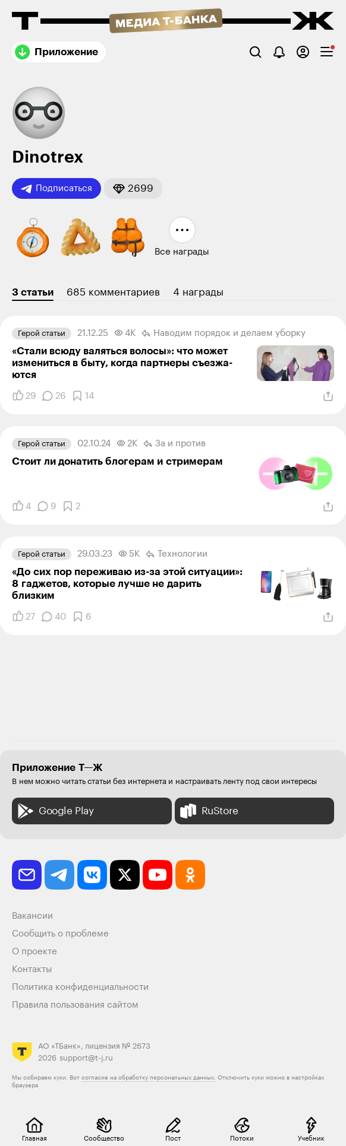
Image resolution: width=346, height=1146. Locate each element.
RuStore (208, 811)
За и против (174, 444)
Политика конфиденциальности (80, 987)
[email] (27, 875)
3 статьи (33, 292)
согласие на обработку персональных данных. (148, 1078)
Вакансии (32, 916)
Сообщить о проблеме (60, 933)
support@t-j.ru (86, 1058)
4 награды (198, 292)
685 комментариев (113, 292)
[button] (133, 188)
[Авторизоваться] (302, 52)
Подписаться (56, 189)
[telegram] (59, 875)
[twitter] (125, 875)
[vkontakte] (92, 875)
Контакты (32, 969)
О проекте (34, 951)
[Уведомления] (279, 52)
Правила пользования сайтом (75, 1005)
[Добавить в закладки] (82, 396)
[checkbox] (326, 52)
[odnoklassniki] (190, 875)
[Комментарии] (53, 396)
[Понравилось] (24, 396)
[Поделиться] (328, 396)
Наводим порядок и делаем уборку (223, 333)
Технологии (176, 554)
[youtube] (157, 875)
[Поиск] (255, 52)
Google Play (54, 811)
